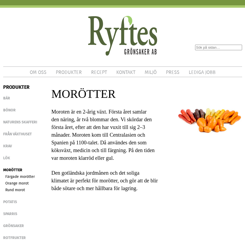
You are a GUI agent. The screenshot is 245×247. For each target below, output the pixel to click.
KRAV (7, 146)
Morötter (12, 170)
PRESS (172, 72)
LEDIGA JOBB (202, 72)
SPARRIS (10, 213)
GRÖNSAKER (13, 225)
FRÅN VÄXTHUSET (17, 134)
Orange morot (17, 183)
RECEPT (99, 72)
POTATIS (10, 201)
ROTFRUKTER (14, 237)
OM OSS (38, 72)
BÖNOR (9, 110)
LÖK (6, 158)
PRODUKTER (69, 72)
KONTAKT (125, 72)
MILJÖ (151, 72)
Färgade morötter (20, 176)
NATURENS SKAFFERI (20, 122)
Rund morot (15, 189)
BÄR (6, 98)
